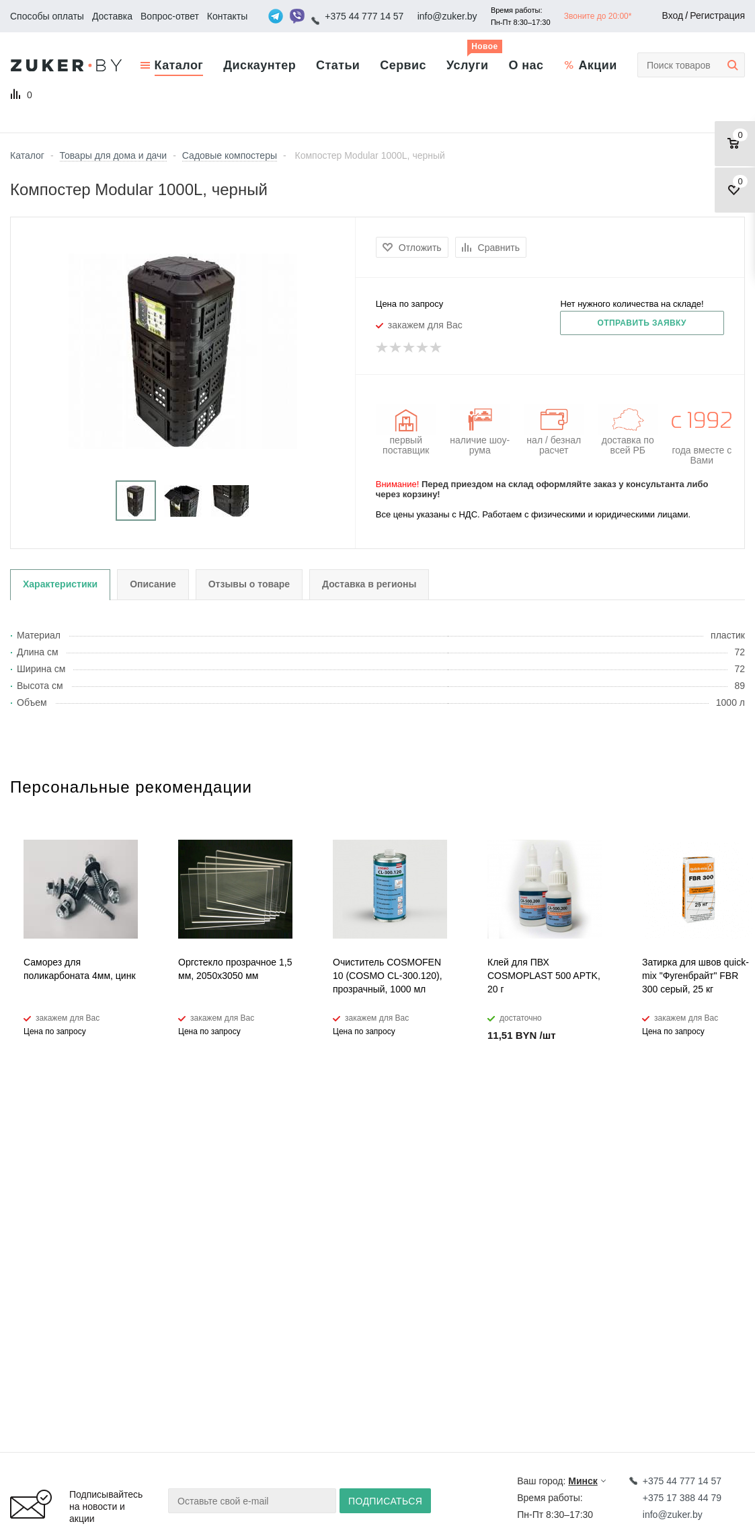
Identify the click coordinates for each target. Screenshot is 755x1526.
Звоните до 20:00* (598, 16)
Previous (712, 798)
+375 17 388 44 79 (682, 1497)
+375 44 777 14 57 (364, 16)
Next (735, 798)
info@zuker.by (447, 16)
